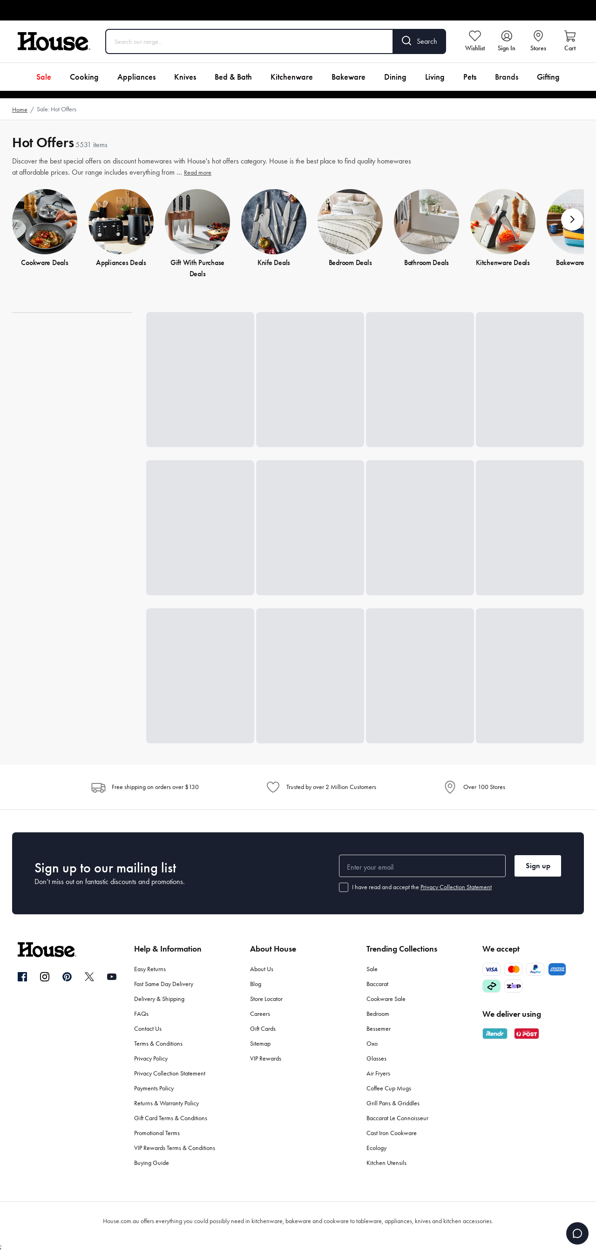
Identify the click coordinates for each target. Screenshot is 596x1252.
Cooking (84, 77)
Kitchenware (292, 77)
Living (435, 77)
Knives (185, 77)
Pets (469, 77)
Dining (395, 77)
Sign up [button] (538, 865)
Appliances (136, 77)
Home (19, 110)
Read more (197, 173)
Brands (506, 77)
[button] (572, 219)
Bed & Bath (233, 77)
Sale (43, 77)
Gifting (548, 77)
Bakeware (349, 77)
